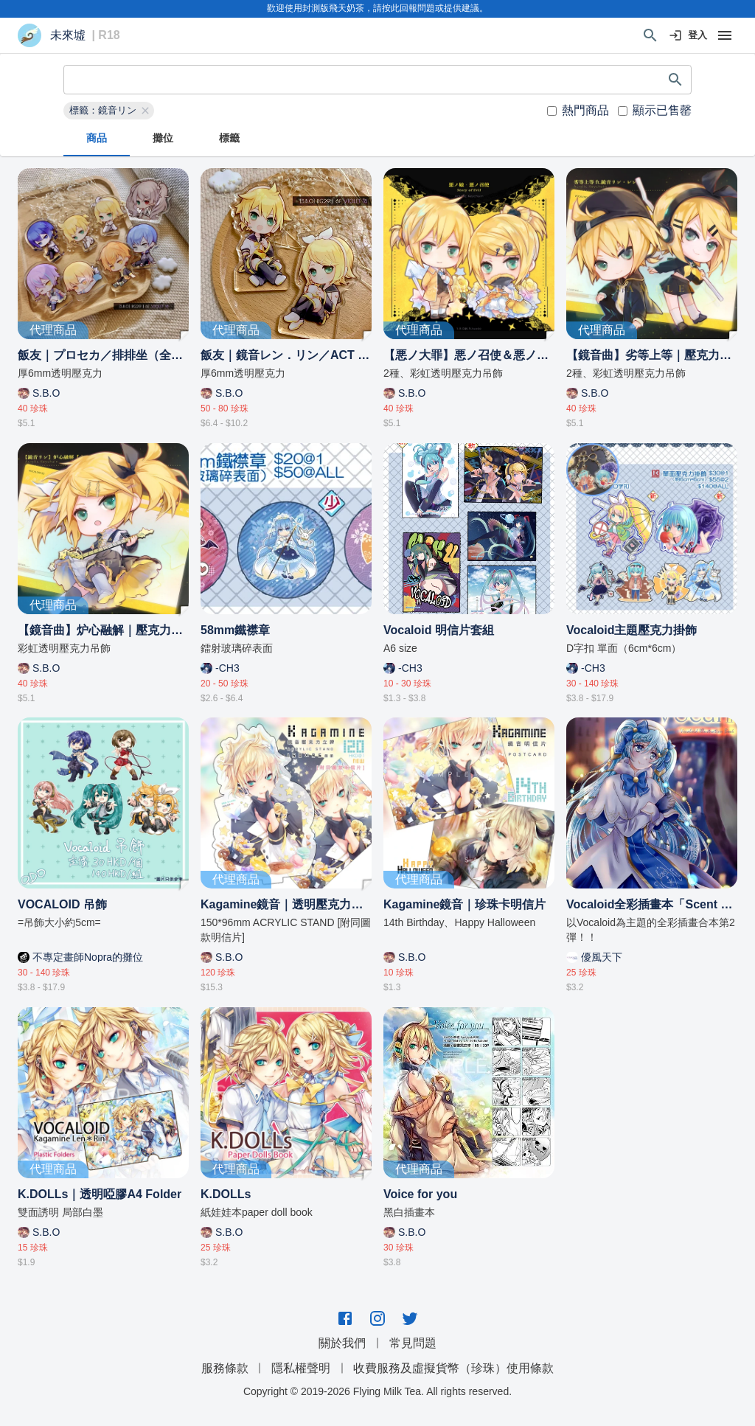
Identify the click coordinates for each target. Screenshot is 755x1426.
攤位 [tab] (163, 138)
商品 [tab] (96, 138)
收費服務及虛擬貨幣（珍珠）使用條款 (453, 1368)
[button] (108, 110)
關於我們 (342, 1343)
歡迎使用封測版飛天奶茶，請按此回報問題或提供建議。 (377, 8)
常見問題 (412, 1343)
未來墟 (68, 35)
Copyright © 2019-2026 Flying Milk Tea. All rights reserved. (377, 1391)
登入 (688, 35)
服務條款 (224, 1368)
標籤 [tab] (229, 138)
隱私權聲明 (300, 1368)
